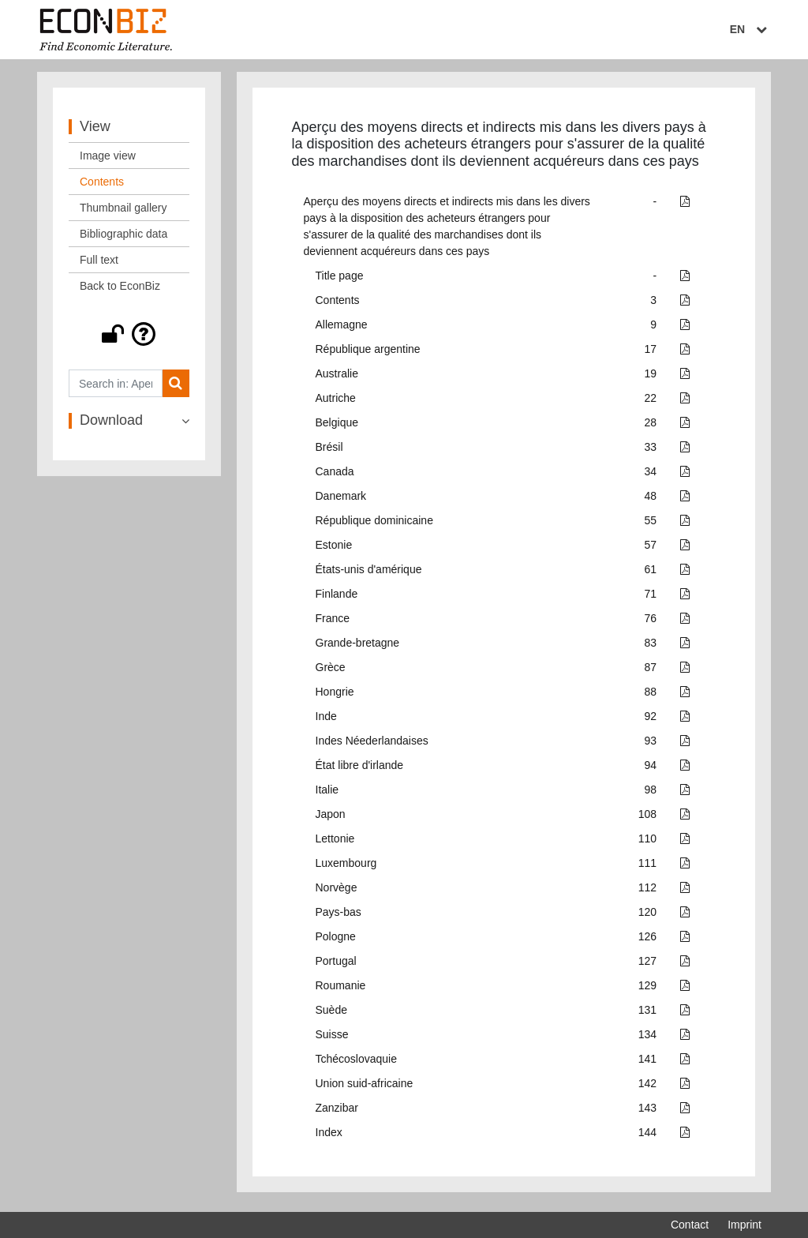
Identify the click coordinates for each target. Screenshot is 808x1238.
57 (651, 548)
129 (647, 989)
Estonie (334, 548)
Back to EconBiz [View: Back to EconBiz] (120, 289)
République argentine (368, 353)
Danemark (341, 499)
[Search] (176, 387)
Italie (327, 793)
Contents (338, 304)
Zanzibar (337, 1111)
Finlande (337, 597)
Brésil (329, 451)
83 (651, 646)
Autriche (336, 402)
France (333, 622)
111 (647, 867)
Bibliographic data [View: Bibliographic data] (123, 237)
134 (647, 1038)
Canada (335, 475)
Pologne (336, 940)
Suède (331, 1013)
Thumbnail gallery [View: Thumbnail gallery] (123, 211)
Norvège (336, 891)
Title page (340, 279)
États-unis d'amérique (369, 573)
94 (651, 769)
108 (647, 818)
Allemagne (342, 328)
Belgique (337, 426)
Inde (326, 720)
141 (647, 1062)
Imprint (744, 1224)
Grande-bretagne (358, 646)
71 (651, 597)
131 (647, 1013)
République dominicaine (374, 524)
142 (647, 1087)
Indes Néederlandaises (372, 744)
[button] (129, 338)
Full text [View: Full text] (99, 263)
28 (651, 426)
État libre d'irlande (360, 769)
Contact (690, 1224)
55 (651, 524)
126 (647, 940)
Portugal (336, 965)
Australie (337, 377)
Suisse (332, 1038)
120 (647, 916)
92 (651, 720)
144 (647, 1136)
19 (651, 377)
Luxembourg (346, 867)
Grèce (331, 671)
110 (647, 842)
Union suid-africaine (364, 1087)
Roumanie (341, 989)
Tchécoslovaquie (357, 1062)
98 (651, 793)
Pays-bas (338, 916)
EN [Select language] (750, 29)
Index (329, 1136)
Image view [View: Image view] (108, 159)
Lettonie (335, 842)
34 (651, 475)
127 (647, 965)
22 (651, 402)
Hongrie (335, 695)
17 (651, 353)
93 (651, 744)
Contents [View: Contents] (102, 185)
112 (647, 891)
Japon (331, 818)
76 (651, 622)
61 (651, 573)
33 (651, 451)
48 (651, 499)
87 (651, 671)
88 (651, 695)
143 (647, 1111)
